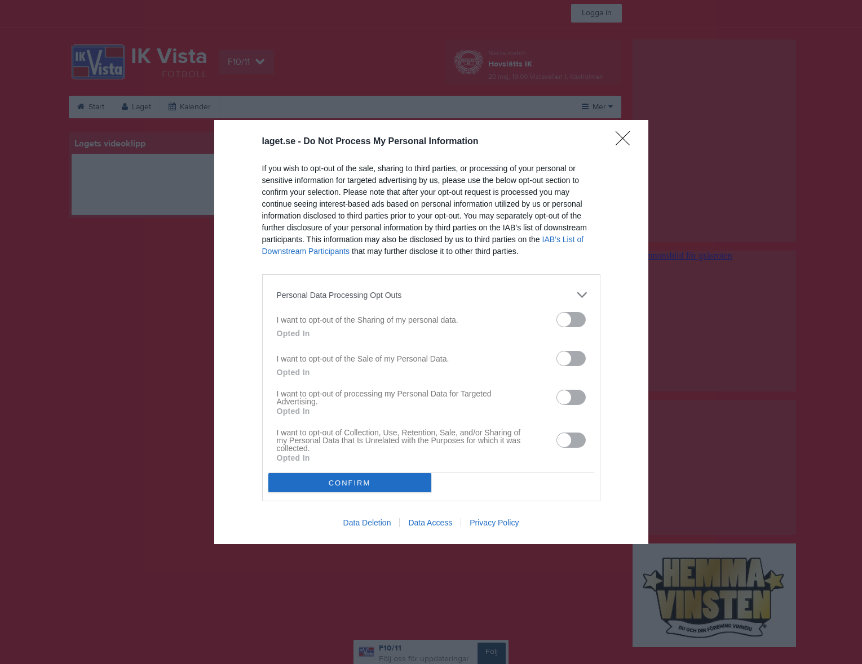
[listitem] (431, 295)
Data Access (430, 522)
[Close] (626, 142)
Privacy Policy (494, 522)
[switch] (571, 319)
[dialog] (431, 332)
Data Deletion (367, 522)
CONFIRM (350, 483)
